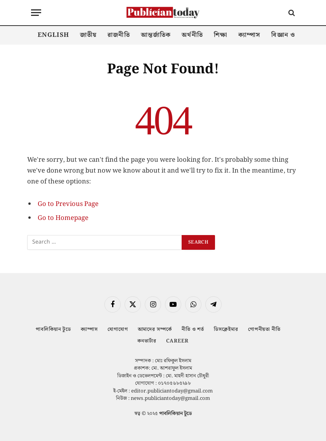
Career (177, 341)
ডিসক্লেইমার (226, 329)
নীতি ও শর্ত (193, 329)
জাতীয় (88, 35)
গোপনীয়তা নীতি (264, 329)
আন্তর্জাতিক (156, 35)
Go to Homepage (63, 218)
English (53, 35)
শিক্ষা (220, 35)
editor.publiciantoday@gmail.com (172, 391)
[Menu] (36, 12)
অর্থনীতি (192, 35)
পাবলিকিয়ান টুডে (53, 329)
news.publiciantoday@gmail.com (170, 398)
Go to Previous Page (68, 204)
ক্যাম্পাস (249, 35)
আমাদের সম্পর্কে (155, 329)
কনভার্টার (146, 341)
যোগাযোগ (118, 329)
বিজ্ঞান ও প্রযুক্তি (292, 35)
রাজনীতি (119, 35)
